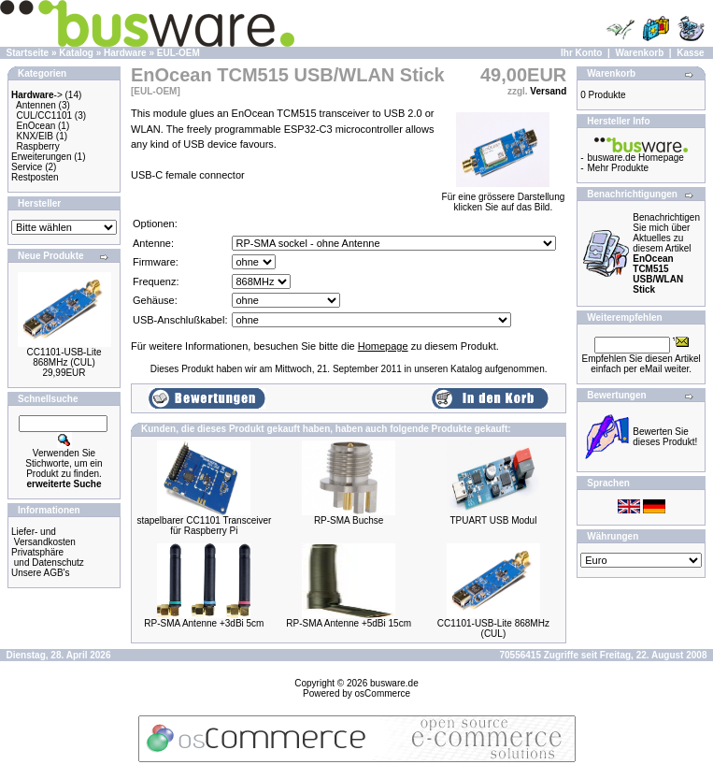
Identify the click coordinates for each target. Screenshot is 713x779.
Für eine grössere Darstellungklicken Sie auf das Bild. (503, 197)
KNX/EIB (35, 136)
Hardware (125, 53)
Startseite (28, 53)
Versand (548, 91)
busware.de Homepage (636, 157)
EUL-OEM (178, 53)
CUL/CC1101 (44, 115)
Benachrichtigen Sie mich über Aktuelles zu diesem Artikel (666, 253)
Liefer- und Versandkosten (43, 537)
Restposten (35, 177)
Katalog (76, 53)
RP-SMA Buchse (348, 520)
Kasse (690, 53)
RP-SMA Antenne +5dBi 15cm (348, 623)
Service (26, 167)
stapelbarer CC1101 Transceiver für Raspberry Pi (203, 525)
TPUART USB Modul (492, 520)
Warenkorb (639, 53)
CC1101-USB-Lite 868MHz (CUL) (63, 357)
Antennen (36, 105)
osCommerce (382, 693)
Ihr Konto (581, 53)
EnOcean (36, 126)
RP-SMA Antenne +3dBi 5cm (204, 623)
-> (37, 95)
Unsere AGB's (40, 573)
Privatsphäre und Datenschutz (47, 557)
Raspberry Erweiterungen (41, 151)
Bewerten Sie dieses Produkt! (665, 436)
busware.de (394, 683)
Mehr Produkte (618, 168)
